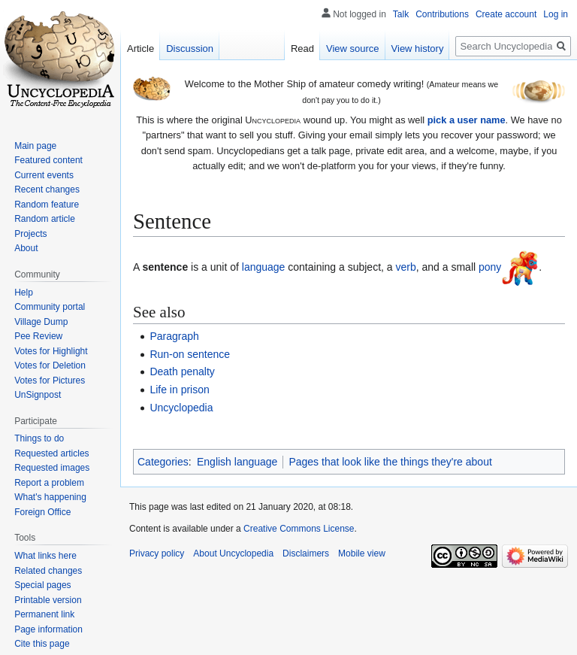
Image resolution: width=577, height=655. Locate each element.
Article (140, 48)
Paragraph (174, 336)
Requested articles (51, 453)
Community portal (49, 307)
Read (302, 48)
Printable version (47, 600)
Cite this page (41, 643)
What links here (45, 555)
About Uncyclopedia (233, 553)
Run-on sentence (190, 354)
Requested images (51, 467)
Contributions (442, 14)
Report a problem (49, 483)
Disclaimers (305, 553)
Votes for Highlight (50, 351)
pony (490, 267)
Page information (48, 629)
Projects (30, 234)
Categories (163, 462)
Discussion (189, 48)
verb (406, 267)
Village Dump (41, 322)
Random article (44, 219)
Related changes (48, 571)
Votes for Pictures (49, 380)
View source (352, 48)
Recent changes (47, 189)
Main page (35, 146)
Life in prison (179, 390)
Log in (555, 14)
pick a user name (466, 120)
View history (417, 48)
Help (23, 292)
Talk (401, 14)
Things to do (39, 438)
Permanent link (44, 614)
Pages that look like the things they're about (389, 462)
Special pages (42, 585)
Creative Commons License (298, 528)
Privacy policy (156, 553)
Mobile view (361, 553)
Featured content (48, 160)
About (26, 248)
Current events (44, 175)
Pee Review (38, 336)
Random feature (46, 204)
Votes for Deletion (50, 365)
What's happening (50, 497)
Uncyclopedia (181, 408)
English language (237, 462)
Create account (506, 14)
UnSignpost (37, 395)
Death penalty (182, 371)
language (263, 267)
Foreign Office (42, 512)
